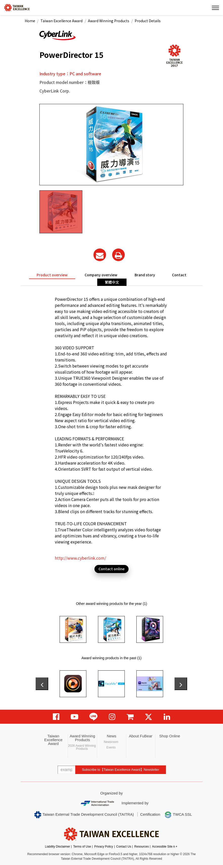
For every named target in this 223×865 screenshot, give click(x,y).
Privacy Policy (103, 846)
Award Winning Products (108, 20)
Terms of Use (82, 846)
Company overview (101, 274)
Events (111, 747)
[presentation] (42, 683)
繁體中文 (112, 282)
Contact (179, 274)
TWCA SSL (178, 814)
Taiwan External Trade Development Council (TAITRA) (84, 814)
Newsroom (111, 741)
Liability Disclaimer (57, 846)
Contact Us (123, 846)
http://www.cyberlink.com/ (80, 558)
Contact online (111, 568)
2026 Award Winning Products (82, 747)
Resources (141, 846)
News (111, 736)
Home (30, 20)
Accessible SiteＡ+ (164, 846)
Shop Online (169, 736)
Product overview (52, 274)
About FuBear (140, 736)
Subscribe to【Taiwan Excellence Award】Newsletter (120, 769)
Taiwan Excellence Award (61, 20)
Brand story (145, 274)
